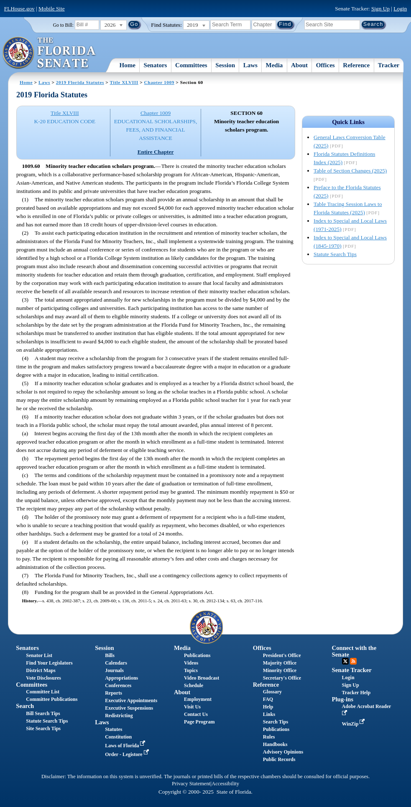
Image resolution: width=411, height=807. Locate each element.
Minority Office (279, 670)
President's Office (282, 655)
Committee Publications (51, 699)
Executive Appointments (131, 700)
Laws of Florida (126, 746)
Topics (191, 670)
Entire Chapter (156, 152)
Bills (110, 655)
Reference (356, 65)
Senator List (39, 655)
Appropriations (121, 678)
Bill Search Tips (43, 713)
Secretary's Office (282, 678)
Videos (191, 663)
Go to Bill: (63, 25)
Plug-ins (342, 699)
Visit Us (192, 707)
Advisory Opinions (283, 752)
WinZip (354, 724)
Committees (191, 65)
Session (225, 65)
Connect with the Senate (354, 651)
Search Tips (275, 722)
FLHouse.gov (19, 8)
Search (25, 706)
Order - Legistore (128, 754)
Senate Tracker (352, 670)
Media (274, 65)
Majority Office (279, 663)
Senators (155, 65)
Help (268, 707)
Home (127, 65)
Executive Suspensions (129, 708)
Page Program (199, 722)
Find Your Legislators (49, 663)
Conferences (118, 685)
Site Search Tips (43, 728)
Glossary (272, 692)
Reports (113, 693)
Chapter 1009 (159, 82)
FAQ (268, 699)
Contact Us (196, 714)
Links (269, 714)
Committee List (42, 692)
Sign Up (380, 8)
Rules (269, 737)
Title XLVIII (124, 82)
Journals (114, 670)
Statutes (113, 729)
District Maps (40, 670)
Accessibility (225, 784)
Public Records (279, 759)
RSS (353, 661)
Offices (325, 65)
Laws (250, 65)
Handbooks (275, 744)
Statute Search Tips (335, 254)
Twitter (345, 661)
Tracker (388, 65)
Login (400, 8)
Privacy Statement (191, 784)
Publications (197, 655)
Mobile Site (51, 8)
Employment (198, 699)
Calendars (116, 663)
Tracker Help (356, 692)
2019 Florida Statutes (80, 82)
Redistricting (119, 715)
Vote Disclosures (43, 678)
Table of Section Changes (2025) (350, 170)
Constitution (118, 737)
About (299, 65)
